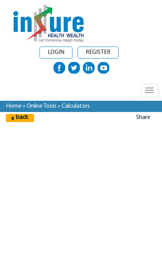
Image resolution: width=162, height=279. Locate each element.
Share (143, 117)
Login (56, 52)
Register (98, 52)
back (22, 117)
